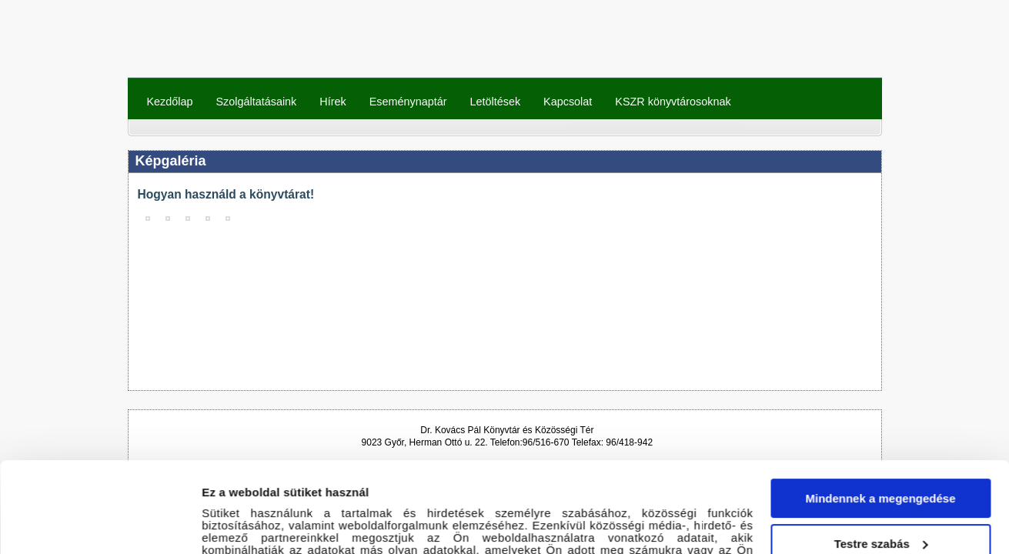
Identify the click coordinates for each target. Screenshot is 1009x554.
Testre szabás (881, 452)
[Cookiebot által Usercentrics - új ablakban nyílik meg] (99, 524)
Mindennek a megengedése (880, 408)
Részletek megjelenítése (269, 523)
